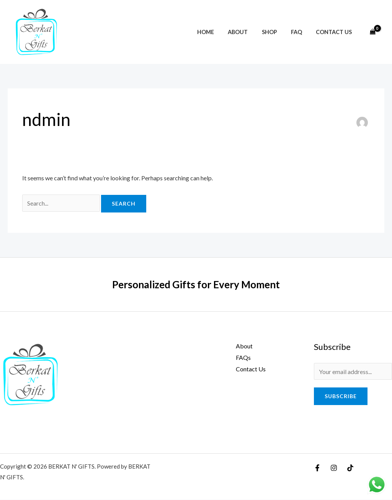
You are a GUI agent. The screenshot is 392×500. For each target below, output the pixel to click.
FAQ (300, 32)
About (248, 32)
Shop (276, 32)
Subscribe (341, 396)
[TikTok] (350, 468)
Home (218, 32)
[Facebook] (317, 468)
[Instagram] (333, 468)
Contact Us (335, 32)
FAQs (242, 357)
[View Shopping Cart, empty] (372, 32)
